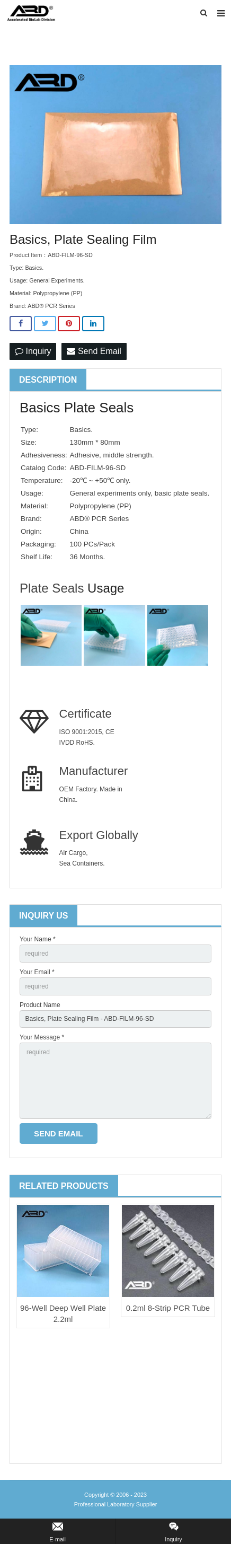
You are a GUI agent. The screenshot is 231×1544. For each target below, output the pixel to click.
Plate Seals (53, 588)
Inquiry (33, 351)
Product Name (40, 1005)
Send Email (94, 351)
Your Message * (42, 1037)
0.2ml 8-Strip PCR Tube (168, 1307)
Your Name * (38, 939)
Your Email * (37, 972)
